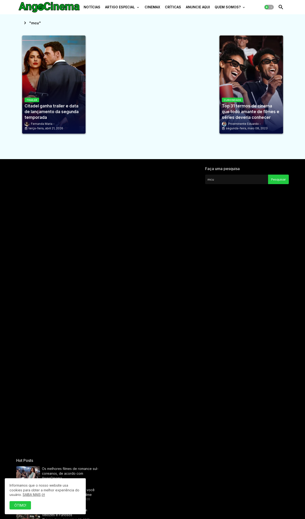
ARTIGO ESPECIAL (120, 7)
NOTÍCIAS (92, 7)
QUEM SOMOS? (228, 7)
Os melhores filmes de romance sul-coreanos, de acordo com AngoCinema (70, 473)
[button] (269, 7)
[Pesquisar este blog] (236, 179)
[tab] (92, 8)
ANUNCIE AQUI (198, 7)
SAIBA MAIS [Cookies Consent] (32, 495)
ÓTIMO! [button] (20, 505)
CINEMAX (152, 7)
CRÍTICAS (173, 7)
